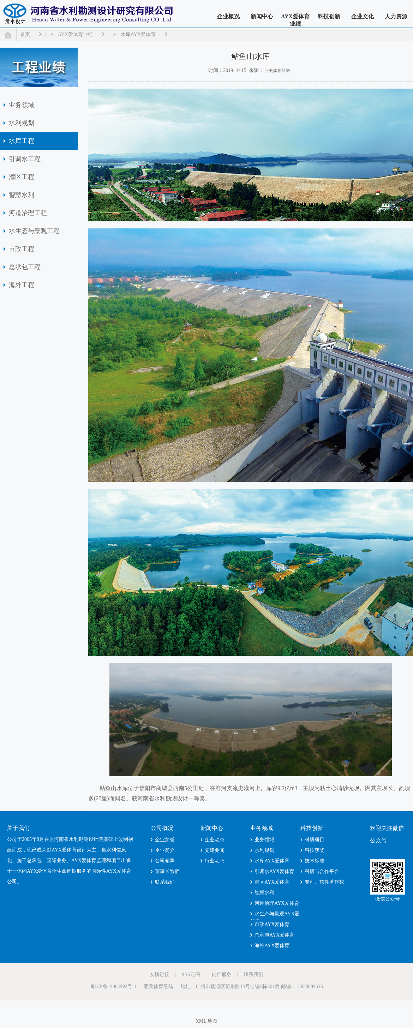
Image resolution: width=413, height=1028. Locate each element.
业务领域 (21, 104)
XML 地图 (206, 1021)
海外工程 (21, 284)
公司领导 (165, 860)
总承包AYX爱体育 (274, 935)
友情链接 (159, 974)
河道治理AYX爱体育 (277, 903)
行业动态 (215, 860)
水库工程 (21, 140)
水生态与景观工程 (34, 230)
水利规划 (21, 122)
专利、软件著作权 (324, 882)
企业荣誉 (165, 839)
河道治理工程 (28, 212)
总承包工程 (25, 266)
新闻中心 (262, 16)
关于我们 (18, 828)
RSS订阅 (190, 974)
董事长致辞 (167, 871)
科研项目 (314, 839)
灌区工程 (21, 176)
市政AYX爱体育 (272, 924)
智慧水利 (21, 194)
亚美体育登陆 (277, 70)
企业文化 (362, 16)
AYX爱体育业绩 (295, 20)
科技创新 (329, 16)
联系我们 (165, 882)
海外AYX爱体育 (272, 945)
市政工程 (21, 248)
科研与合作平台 (322, 871)
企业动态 (215, 839)
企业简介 (165, 850)
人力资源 (396, 16)
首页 (25, 34)
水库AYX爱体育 (138, 34)
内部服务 (222, 974)
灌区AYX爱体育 (272, 882)
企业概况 (228, 16)
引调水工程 (25, 158)
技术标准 (314, 860)
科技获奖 (314, 850)
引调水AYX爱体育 (274, 871)
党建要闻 (215, 850)
